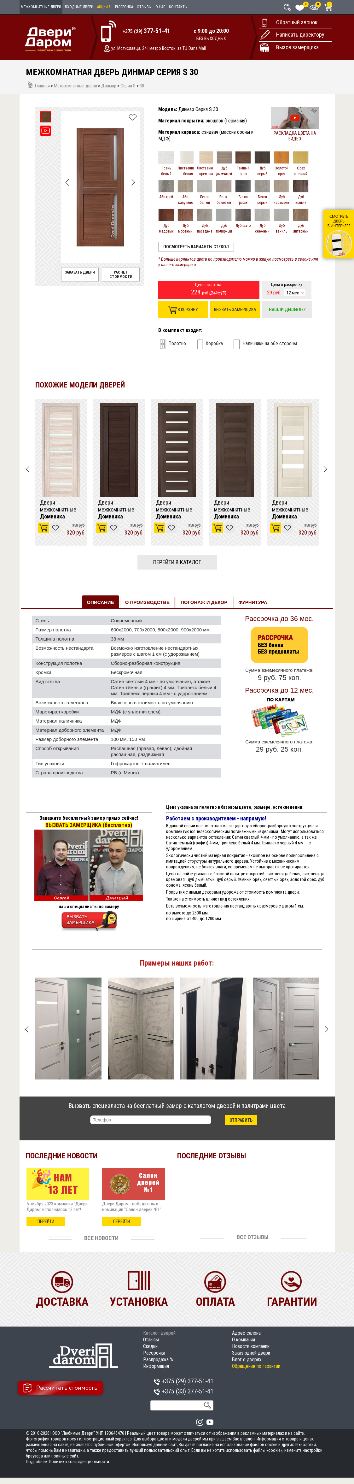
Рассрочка (124, 7)
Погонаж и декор (204, 602)
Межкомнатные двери (41, 7)
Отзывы (144, 7)
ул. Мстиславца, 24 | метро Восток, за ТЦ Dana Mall (158, 48)
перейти (46, 1221)
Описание (100, 602)
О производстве (147, 602)
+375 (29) (146, 31)
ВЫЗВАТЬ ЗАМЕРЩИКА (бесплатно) (88, 825)
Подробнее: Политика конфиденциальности (67, 1461)
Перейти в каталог (177, 562)
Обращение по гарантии (256, 1366)
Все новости (101, 1238)
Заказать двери (80, 272)
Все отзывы (253, 1237)
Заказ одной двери (251, 1353)
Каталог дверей (159, 1333)
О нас (160, 7)
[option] (61, 472)
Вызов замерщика (297, 47)
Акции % (104, 7)
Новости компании (251, 1346)
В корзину (183, 310)
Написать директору (300, 34)
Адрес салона (246, 1333)
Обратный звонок (296, 22)
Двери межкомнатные (58, 510)
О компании (243, 1340)
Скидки (150, 1346)
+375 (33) (183, 1391)
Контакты (178, 7)
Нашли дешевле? (287, 309)
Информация (156, 1366)
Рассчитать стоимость (60, 1388)
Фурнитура (252, 602)
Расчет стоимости (120, 274)
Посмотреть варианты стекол (196, 246)
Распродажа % (158, 1360)
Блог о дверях (246, 1360)
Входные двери (79, 7)
